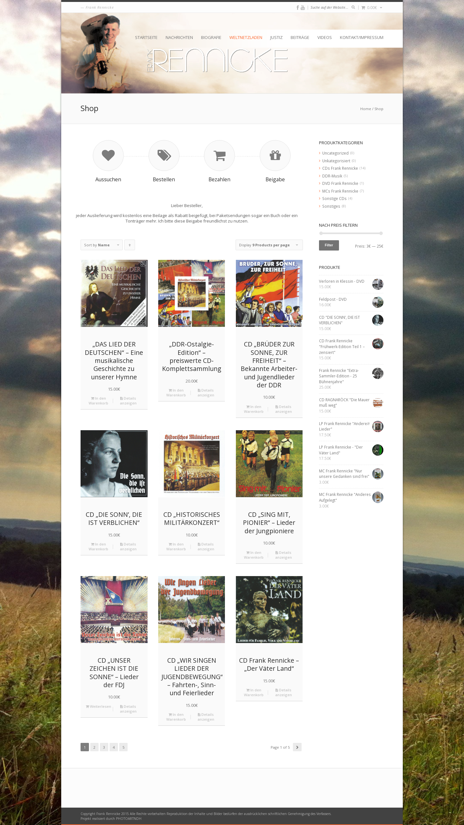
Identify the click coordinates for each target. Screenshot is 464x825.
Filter (329, 245)
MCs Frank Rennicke (340, 191)
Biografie (211, 37)
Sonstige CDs (334, 198)
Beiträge (300, 37)
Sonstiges (331, 206)
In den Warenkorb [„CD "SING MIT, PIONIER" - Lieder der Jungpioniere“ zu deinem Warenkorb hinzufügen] (254, 555)
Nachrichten (179, 37)
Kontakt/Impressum (361, 37)
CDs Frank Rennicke (340, 168)
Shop (378, 108)
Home (365, 108)
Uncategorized (335, 153)
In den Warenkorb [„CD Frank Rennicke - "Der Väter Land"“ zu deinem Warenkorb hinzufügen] (254, 692)
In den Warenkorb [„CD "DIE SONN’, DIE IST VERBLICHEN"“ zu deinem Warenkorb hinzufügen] (98, 546)
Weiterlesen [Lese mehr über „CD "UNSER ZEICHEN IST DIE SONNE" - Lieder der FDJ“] (98, 706)
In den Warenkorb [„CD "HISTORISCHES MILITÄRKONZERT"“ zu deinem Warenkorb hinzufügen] (176, 546)
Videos (324, 37)
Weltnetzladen (245, 37)
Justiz (276, 37)
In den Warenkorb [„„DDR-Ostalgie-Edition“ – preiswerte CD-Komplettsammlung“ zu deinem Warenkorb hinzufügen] (176, 392)
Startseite (146, 37)
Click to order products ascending (130, 246)
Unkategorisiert (336, 160)
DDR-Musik (332, 175)
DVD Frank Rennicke (340, 183)
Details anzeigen (128, 400)
